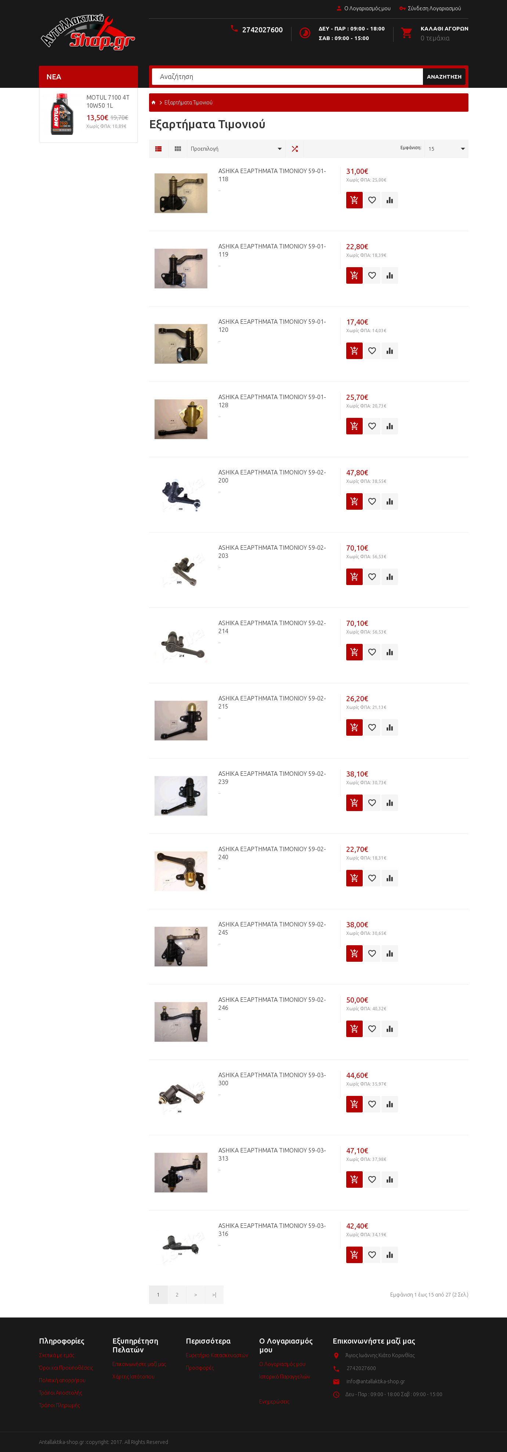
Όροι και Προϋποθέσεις (66, 1368)
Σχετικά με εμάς (56, 1355)
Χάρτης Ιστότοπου (133, 1377)
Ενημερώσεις (274, 1402)
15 (431, 149)
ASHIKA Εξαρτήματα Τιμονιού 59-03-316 (272, 1229)
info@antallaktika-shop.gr (376, 1381)
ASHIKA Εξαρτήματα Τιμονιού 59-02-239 (272, 777)
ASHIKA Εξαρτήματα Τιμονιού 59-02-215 (272, 702)
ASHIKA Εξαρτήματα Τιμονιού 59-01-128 (272, 401)
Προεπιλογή (204, 149)
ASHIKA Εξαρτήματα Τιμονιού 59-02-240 (272, 853)
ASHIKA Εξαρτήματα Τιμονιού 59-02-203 (272, 551)
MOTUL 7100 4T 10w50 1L (108, 101)
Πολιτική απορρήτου (62, 1380)
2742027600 (262, 29)
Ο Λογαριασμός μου (363, 9)
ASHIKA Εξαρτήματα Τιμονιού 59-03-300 (272, 1079)
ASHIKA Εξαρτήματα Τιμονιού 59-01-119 (272, 250)
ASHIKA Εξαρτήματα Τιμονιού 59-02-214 (272, 627)
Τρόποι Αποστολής (60, 1393)
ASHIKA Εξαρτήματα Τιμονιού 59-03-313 (272, 1154)
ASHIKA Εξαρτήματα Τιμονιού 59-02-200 (272, 476)
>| (214, 1295)
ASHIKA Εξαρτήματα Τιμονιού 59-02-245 (272, 928)
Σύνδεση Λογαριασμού (430, 9)
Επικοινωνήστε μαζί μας (139, 1364)
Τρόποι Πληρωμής (59, 1405)
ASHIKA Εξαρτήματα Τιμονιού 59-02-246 (272, 1003)
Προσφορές (200, 1368)
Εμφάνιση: (411, 147)
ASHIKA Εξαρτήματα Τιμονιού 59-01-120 (272, 325)
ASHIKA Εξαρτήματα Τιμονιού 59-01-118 (272, 175)
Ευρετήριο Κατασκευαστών (217, 1355)
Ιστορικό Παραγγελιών (284, 1377)
